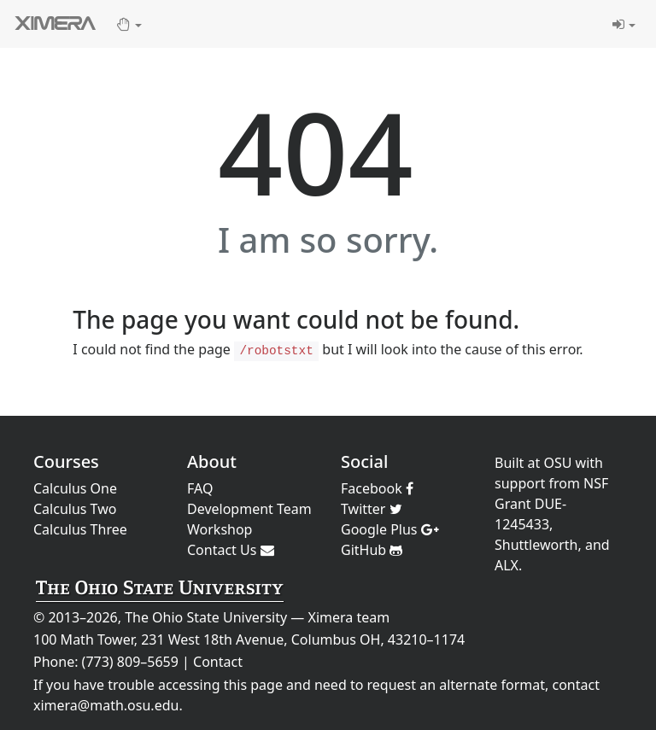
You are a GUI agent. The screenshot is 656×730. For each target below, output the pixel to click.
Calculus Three (80, 529)
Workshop (219, 529)
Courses (66, 461)
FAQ (200, 488)
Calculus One (75, 488)
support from (537, 483)
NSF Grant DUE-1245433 (551, 504)
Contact (218, 661)
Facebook (377, 488)
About (212, 461)
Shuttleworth (536, 544)
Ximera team (349, 617)
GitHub (371, 549)
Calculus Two (74, 508)
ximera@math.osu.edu (106, 705)
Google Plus (390, 529)
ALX (506, 565)
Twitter (371, 508)
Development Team (249, 508)
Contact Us (230, 549)
